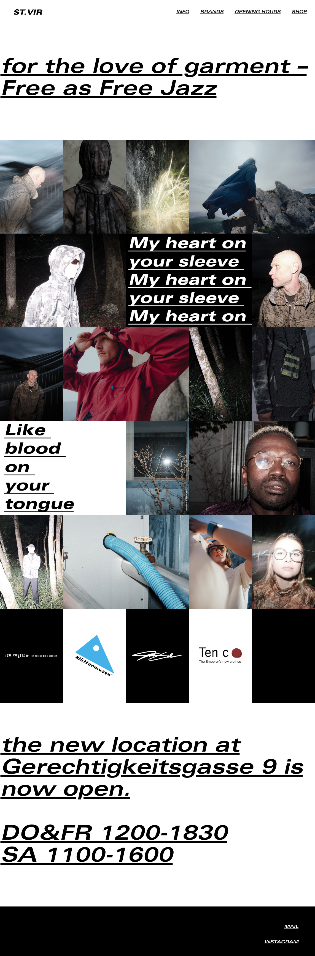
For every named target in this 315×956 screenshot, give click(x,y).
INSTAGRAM (281, 942)
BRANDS (212, 12)
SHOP (299, 12)
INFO (182, 12)
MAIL (291, 927)
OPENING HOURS (258, 12)
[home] (28, 12)
